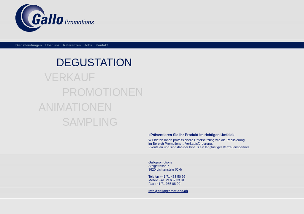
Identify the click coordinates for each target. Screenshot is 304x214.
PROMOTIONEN (102, 92)
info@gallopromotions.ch (168, 191)
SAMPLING (90, 122)
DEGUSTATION (94, 62)
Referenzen (72, 45)
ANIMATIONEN (75, 107)
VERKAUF (70, 77)
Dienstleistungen (28, 45)
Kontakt (102, 45)
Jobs (88, 45)
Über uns (52, 45)
